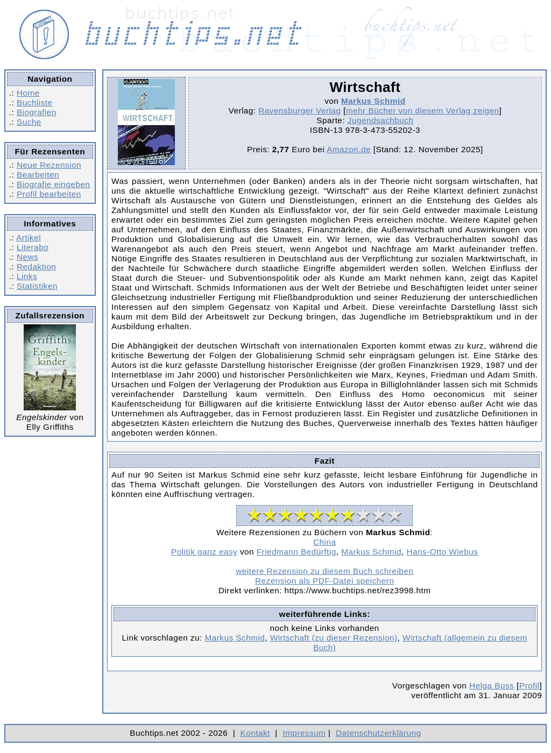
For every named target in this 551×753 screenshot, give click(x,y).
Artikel (28, 237)
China (324, 541)
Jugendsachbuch (381, 120)
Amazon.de (349, 149)
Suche (29, 121)
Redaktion (36, 266)
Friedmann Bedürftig (296, 551)
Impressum (304, 732)
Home (28, 92)
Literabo (32, 247)
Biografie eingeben (53, 184)
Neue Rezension (49, 164)
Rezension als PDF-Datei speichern (324, 580)
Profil (529, 685)
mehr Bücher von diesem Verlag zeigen (422, 110)
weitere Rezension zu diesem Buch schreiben (324, 571)
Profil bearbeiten (49, 193)
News (27, 256)
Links (27, 276)
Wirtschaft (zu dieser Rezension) (334, 637)
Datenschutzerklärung (378, 732)
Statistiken (37, 285)
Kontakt (255, 732)
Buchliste (34, 102)
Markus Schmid (373, 100)
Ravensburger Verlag (299, 110)
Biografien (36, 112)
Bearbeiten (38, 174)
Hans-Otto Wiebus (442, 551)
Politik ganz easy (204, 551)
